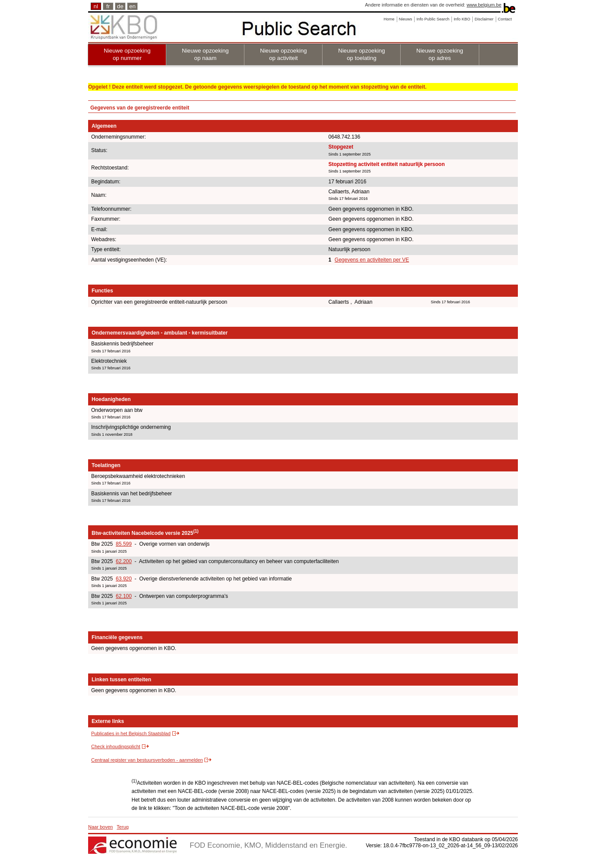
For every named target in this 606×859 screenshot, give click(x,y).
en (132, 6)
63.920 (124, 579)
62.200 (124, 561)
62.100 (124, 596)
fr (108, 6)
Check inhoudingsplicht (115, 746)
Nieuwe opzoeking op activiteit (283, 54)
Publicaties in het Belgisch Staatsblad (131, 733)
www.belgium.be (484, 4)
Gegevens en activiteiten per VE (372, 260)
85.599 (124, 544)
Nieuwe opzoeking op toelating (361, 54)
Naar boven (100, 826)
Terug (123, 826)
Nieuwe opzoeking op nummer (127, 54)
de (120, 6)
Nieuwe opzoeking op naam (205, 54)
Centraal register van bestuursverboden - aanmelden (147, 760)
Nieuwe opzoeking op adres (439, 54)
